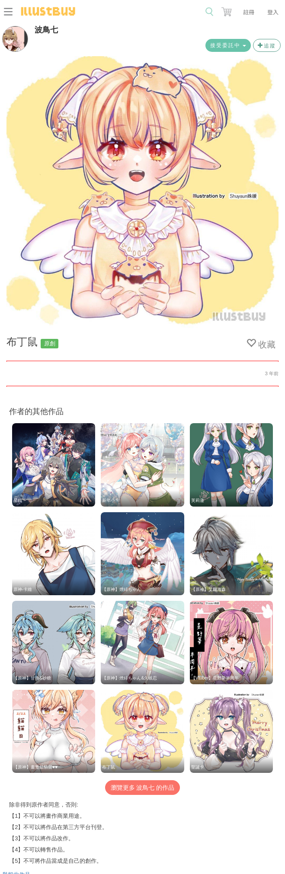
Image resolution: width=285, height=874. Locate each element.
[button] (227, 10)
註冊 (248, 12)
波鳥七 (46, 30)
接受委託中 (228, 45)
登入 (273, 12)
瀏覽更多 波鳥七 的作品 (143, 787)
